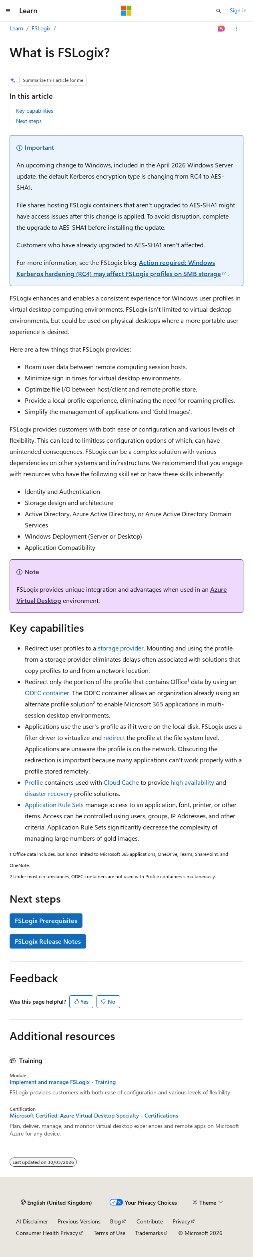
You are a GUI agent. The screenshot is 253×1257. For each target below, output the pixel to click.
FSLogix (41, 28)
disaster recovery (48, 793)
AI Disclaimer (32, 1221)
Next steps (29, 121)
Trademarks (149, 1233)
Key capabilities (34, 110)
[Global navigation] (8, 11)
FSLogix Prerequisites (46, 920)
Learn (16, 28)
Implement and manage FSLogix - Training (63, 1082)
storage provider (121, 648)
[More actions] (236, 28)
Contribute (150, 1221)
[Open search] (219, 11)
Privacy (181, 1221)
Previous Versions (79, 1221)
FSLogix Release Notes (48, 941)
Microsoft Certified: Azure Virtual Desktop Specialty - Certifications (94, 1115)
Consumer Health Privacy (47, 1233)
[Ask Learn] (221, 28)
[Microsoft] (126, 11)
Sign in (238, 10)
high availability (192, 782)
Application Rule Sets (54, 804)
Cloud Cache (121, 782)
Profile (34, 782)
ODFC (33, 692)
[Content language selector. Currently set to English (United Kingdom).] (56, 1202)
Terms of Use (109, 1233)
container (56, 692)
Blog (115, 1221)
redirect (114, 737)
